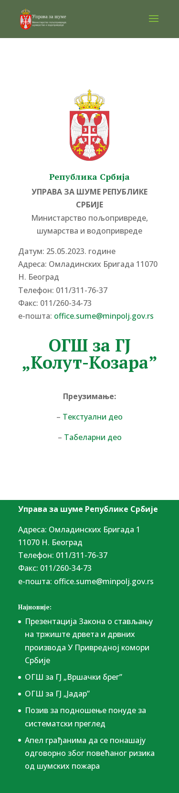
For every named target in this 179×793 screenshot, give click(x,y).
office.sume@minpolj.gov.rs (104, 316)
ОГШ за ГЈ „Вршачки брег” (73, 677)
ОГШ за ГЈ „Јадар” (57, 693)
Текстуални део (93, 416)
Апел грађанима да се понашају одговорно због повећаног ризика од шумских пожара (90, 753)
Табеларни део (93, 437)
